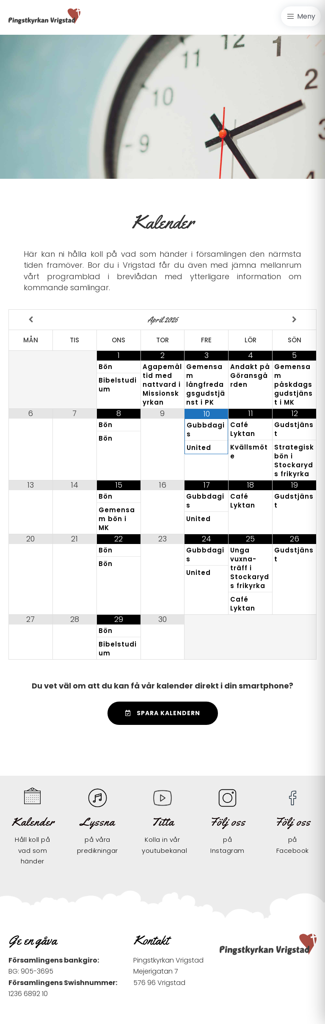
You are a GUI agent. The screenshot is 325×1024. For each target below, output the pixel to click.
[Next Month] (294, 319)
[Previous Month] (31, 319)
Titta (162, 821)
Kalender (33, 821)
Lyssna (97, 821)
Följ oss (227, 821)
